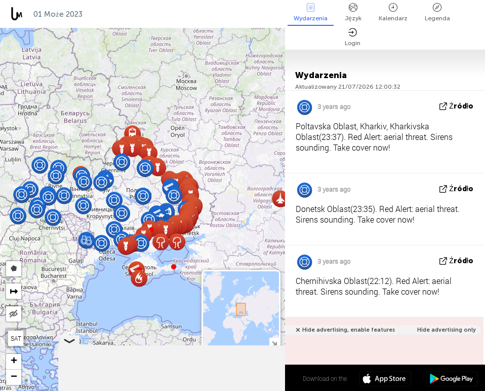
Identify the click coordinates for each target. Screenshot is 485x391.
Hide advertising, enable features (348, 330)
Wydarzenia (311, 12)
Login (352, 37)
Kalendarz (393, 12)
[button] (173, 266)
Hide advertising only (446, 330)
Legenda (437, 12)
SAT (16, 338)
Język (353, 12)
